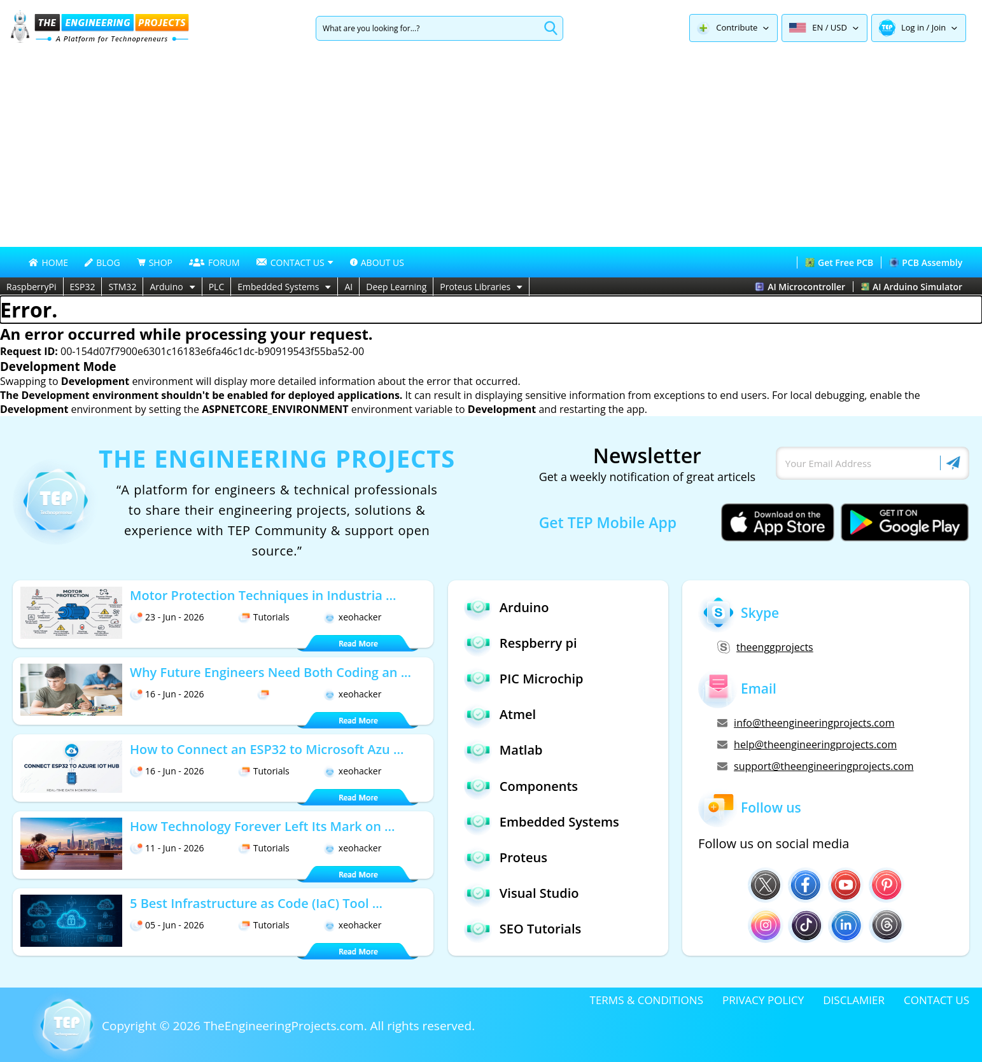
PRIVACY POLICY (763, 1000)
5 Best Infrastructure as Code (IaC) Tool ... (256, 903)
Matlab (503, 750)
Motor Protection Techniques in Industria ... (263, 595)
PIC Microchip (524, 678)
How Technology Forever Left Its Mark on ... (262, 826)
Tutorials (264, 617)
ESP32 (82, 287)
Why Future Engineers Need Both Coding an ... (270, 672)
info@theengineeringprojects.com (805, 723)
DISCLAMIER (854, 1000)
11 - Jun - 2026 (167, 848)
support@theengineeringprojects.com (815, 766)
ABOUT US (377, 262)
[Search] (428, 28)
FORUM (214, 262)
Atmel (500, 715)
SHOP (154, 262)
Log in (912, 27)
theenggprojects (765, 647)
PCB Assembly (925, 262)
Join (939, 27)
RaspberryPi (31, 287)
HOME (48, 262)
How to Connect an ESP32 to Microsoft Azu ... (266, 749)
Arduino (172, 287)
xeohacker (352, 617)
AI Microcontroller (800, 287)
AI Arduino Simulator (911, 287)
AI (348, 287)
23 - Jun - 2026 (167, 617)
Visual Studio (521, 893)
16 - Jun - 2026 (167, 694)
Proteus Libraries (481, 287)
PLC (217, 287)
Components (521, 786)
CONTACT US (936, 1000)
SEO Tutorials (522, 929)
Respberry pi (520, 643)
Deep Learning (396, 287)
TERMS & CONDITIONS (646, 1000)
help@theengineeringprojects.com (807, 744)
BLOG (102, 262)
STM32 (122, 287)
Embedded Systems (284, 287)
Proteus (505, 858)
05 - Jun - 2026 (167, 925)
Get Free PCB (839, 262)
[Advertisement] (491, 151)
